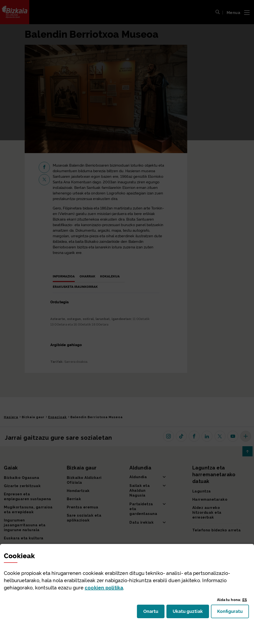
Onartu (153, 613)
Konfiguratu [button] (233, 613)
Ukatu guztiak (189, 613)
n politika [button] (104, 588)
